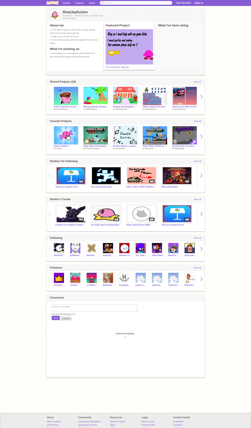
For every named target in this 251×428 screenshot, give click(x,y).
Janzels (73, 285)
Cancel (66, 318)
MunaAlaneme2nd (190, 285)
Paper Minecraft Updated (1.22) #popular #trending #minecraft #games (95, 146)
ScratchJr (177, 425)
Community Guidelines (89, 421)
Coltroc (59, 148)
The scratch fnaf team (101, 187)
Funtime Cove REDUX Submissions (70, 225)
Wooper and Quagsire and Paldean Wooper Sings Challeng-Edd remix (125, 107)
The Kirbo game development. (105, 225)
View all (197, 81)
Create (66, 3)
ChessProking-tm (93, 148)
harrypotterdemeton (124, 285)
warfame (90, 255)
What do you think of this (184, 107)
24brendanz (157, 255)
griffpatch (74, 255)
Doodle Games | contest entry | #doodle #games (125, 146)
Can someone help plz (117, 67)
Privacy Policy (148, 425)
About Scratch (54, 421)
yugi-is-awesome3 (141, 285)
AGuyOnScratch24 (59, 285)
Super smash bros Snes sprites (155, 107)
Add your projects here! (66, 187)
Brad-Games (173, 255)
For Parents (52, 425)
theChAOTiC (59, 255)
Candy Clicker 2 (61, 146)
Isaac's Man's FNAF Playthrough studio (141, 187)
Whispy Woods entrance (95, 107)
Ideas (92, 3)
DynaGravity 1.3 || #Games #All (184, 146)
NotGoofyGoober (108, 285)
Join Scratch (183, 2)
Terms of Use (148, 421)
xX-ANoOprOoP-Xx (92, 285)
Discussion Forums (87, 425)
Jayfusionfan (157, 285)
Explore (79, 3)
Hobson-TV (124, 255)
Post (56, 318)
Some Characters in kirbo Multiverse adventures (66, 107)
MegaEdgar (179, 148)
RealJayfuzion (62, 109)
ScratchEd (178, 421)
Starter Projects (117, 421)
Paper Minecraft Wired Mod (155, 146)
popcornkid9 (190, 255)
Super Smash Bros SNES (138, 225)
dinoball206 (120, 148)
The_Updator (141, 255)
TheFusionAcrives (173, 285)
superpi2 (107, 255)
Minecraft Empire (170, 187)
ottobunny (149, 148)
